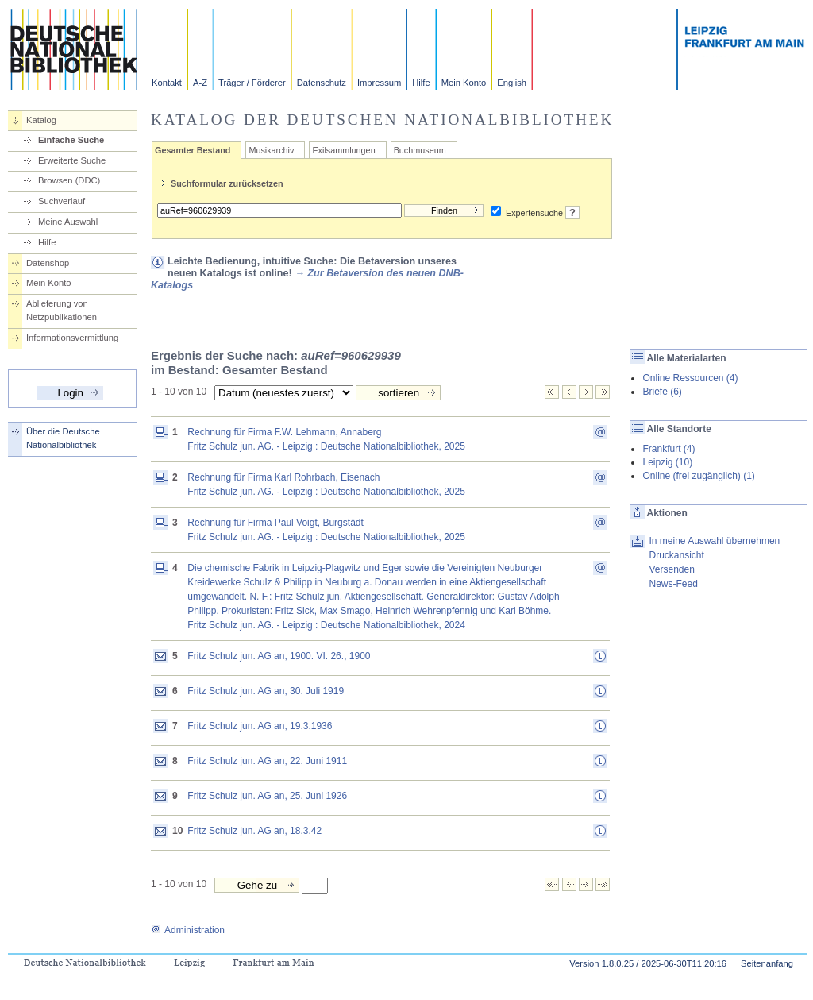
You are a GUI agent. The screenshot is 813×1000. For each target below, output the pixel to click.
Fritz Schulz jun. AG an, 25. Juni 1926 (267, 795)
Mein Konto (464, 82)
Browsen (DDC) (69, 180)
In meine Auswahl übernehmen (714, 540)
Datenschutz (321, 82)
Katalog (41, 120)
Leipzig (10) (667, 462)
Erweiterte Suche (72, 160)
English (511, 82)
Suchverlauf (61, 201)
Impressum (379, 82)
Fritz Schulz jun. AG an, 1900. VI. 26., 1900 (278, 656)
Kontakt (167, 82)
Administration (188, 930)
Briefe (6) (661, 391)
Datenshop (47, 263)
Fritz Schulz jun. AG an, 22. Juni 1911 (267, 760)
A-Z (200, 82)
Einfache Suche (71, 140)
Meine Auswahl (68, 221)
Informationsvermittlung (72, 337)
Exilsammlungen (343, 150)
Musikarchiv (271, 150)
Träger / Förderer (252, 82)
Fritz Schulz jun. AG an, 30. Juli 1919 (265, 691)
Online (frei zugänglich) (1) (698, 475)
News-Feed (673, 583)
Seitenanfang (767, 963)
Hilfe (421, 82)
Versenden (671, 569)
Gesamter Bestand (192, 150)
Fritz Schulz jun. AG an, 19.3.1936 (259, 726)
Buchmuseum (420, 150)
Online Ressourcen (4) (690, 378)
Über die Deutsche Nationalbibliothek (63, 438)
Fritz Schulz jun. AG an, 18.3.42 (254, 830)
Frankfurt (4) (668, 448)
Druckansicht (676, 555)
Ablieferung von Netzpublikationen (61, 310)
